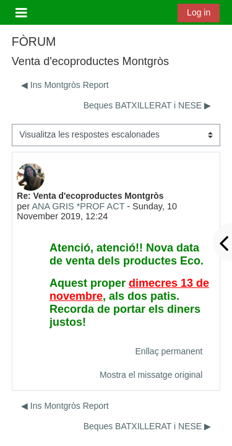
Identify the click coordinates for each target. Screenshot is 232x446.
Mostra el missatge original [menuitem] (151, 375)
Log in (198, 12)
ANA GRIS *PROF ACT (78, 206)
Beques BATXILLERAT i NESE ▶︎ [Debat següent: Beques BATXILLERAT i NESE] (147, 105)
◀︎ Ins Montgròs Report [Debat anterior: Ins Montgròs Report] (65, 85)
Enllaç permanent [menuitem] (169, 351)
